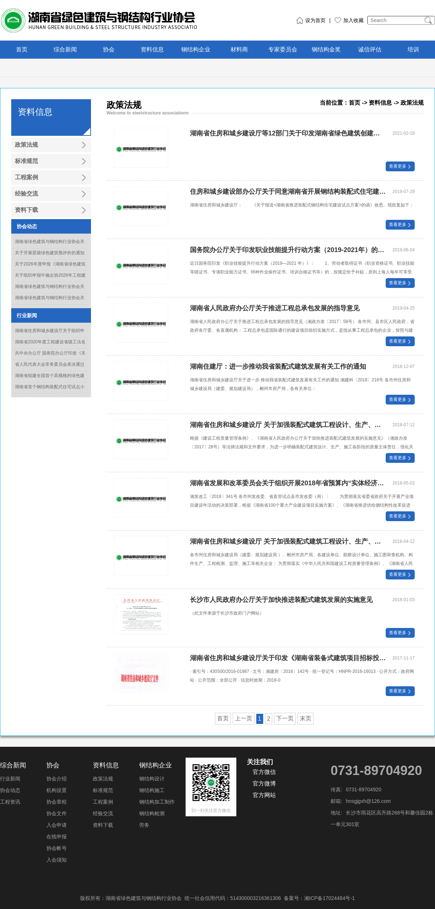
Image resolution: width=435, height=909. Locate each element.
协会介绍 (56, 779)
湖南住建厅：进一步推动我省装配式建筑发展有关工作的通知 (278, 366)
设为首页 (311, 20)
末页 (305, 718)
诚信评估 (369, 49)
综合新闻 (65, 49)
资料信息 (152, 49)
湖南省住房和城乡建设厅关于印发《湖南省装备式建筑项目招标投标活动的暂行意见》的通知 (288, 658)
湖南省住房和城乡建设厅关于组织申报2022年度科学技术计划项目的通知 (50, 335)
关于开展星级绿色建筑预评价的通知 (49, 252)
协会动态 (10, 790)
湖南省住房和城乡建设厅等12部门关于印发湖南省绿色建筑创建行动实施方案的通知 (288, 133)
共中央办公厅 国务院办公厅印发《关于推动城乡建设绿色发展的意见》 (50, 357)
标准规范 (103, 790)
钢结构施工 (152, 790)
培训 (413, 49)
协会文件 (56, 813)
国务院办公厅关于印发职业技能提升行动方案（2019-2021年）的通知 (288, 250)
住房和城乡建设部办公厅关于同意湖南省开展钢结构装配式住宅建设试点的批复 (288, 191)
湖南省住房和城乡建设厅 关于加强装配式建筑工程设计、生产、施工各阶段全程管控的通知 (288, 541)
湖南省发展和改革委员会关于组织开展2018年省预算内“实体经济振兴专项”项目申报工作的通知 (288, 483)
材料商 (239, 49)
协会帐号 (56, 848)
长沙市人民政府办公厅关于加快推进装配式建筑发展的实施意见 (281, 599)
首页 (22, 49)
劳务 (144, 825)
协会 (109, 49)
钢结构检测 (152, 813)
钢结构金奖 (326, 49)
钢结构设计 (152, 779)
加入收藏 (349, 20)
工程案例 (103, 802)
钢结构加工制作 (157, 802)
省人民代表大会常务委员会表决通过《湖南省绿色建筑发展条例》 (49, 369)
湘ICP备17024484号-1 (329, 898)
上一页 (243, 718)
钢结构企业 (195, 49)
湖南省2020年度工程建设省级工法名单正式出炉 (50, 346)
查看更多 (400, 166)
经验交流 (103, 813)
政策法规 (103, 779)
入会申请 (56, 825)
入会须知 (56, 860)
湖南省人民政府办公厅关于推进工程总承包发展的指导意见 (275, 308)
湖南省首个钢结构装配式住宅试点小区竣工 (49, 391)
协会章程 (56, 802)
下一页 (285, 718)
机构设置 (56, 790)
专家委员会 (282, 49)
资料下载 (103, 825)
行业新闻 (10, 779)
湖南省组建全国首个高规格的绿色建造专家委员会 (49, 380)
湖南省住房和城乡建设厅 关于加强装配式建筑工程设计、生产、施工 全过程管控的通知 (288, 424)
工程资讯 (10, 802)
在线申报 (56, 836)
